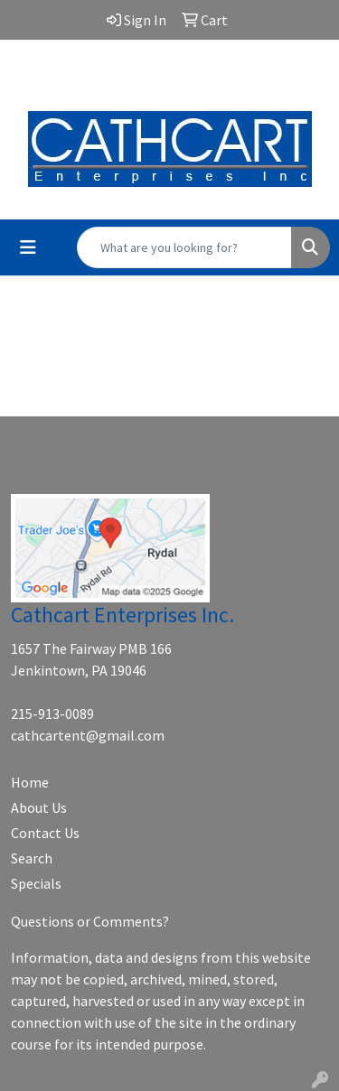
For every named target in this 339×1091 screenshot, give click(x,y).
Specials (36, 883)
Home (30, 782)
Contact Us (45, 833)
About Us (39, 807)
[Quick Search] (184, 247)
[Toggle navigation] (28, 247)
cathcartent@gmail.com (170, 73)
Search (31, 858)
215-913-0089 (52, 713)
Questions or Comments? (90, 921)
